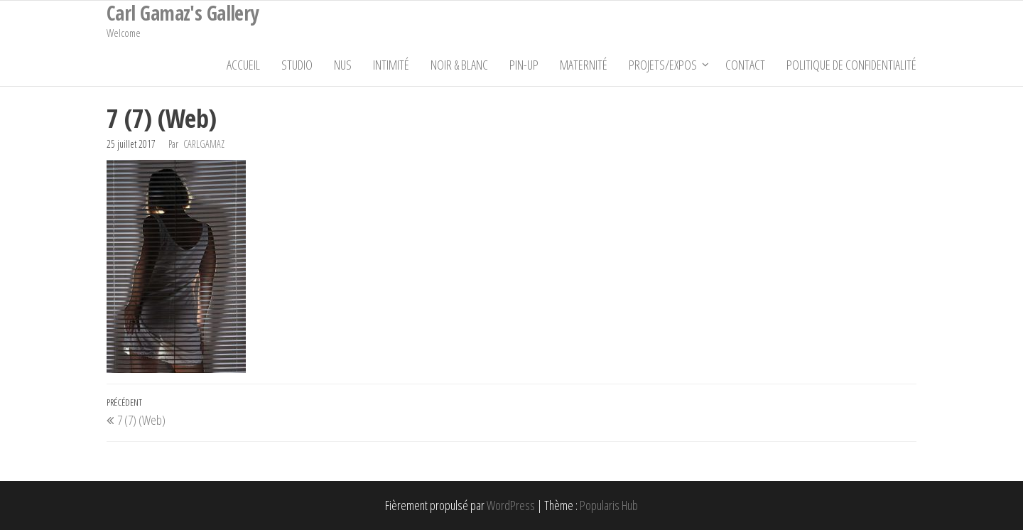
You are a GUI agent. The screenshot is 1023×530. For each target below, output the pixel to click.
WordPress (511, 505)
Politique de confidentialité (851, 64)
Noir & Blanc (459, 64)
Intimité (391, 64)
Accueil (243, 64)
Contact (745, 64)
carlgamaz (203, 144)
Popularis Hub (609, 505)
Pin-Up (523, 64)
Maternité (583, 64)
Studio (297, 64)
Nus (343, 64)
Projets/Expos (663, 64)
